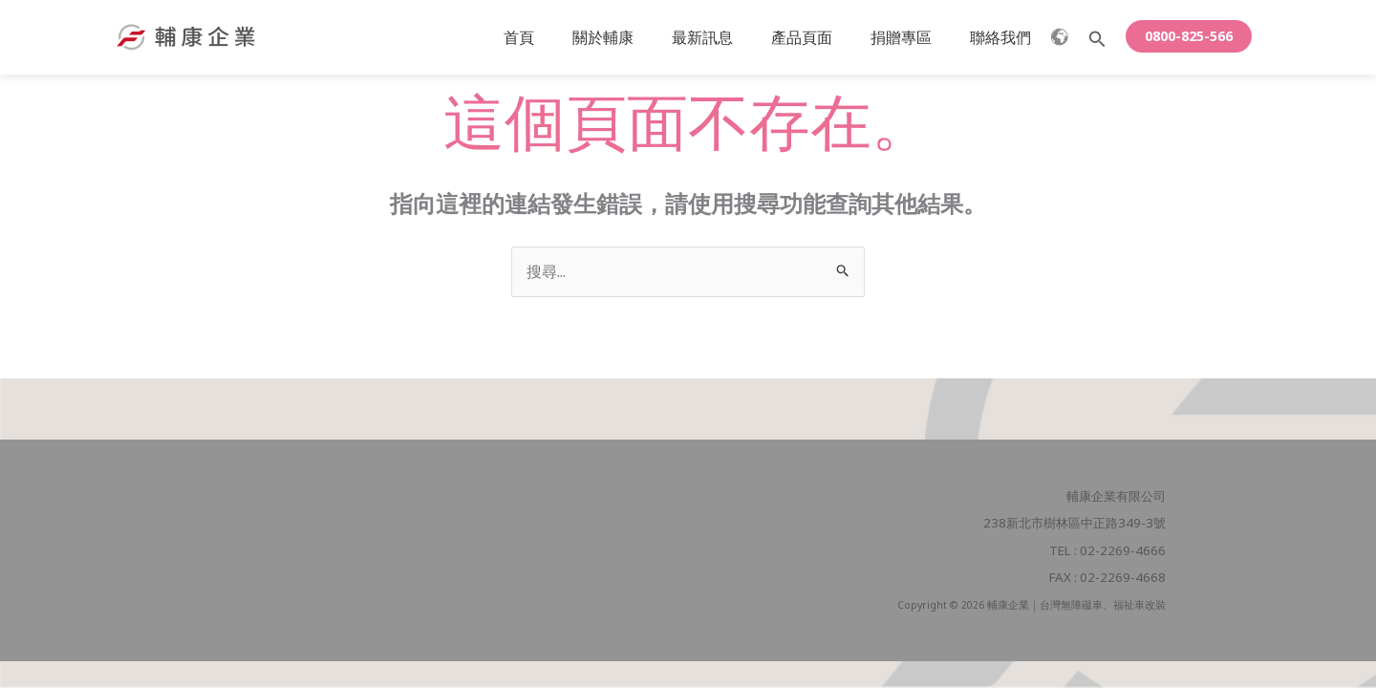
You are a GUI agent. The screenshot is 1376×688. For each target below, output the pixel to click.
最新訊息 (729, 37)
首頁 (561, 37)
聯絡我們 (1004, 37)
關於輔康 (637, 37)
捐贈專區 (912, 37)
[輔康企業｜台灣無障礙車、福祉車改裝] (186, 35)
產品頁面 (820, 37)
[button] (1097, 40)
